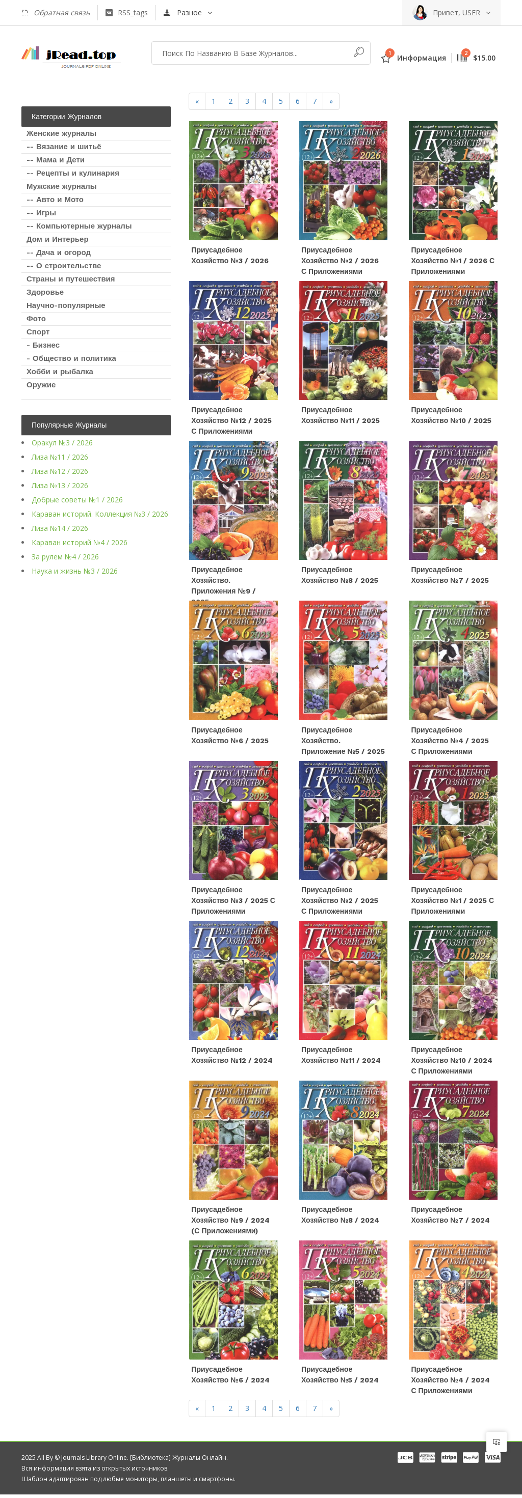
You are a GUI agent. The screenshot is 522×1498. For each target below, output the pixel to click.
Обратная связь (55, 12)
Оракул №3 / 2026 (62, 442)
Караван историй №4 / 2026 (79, 542)
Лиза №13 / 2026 (60, 485)
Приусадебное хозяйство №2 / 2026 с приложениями (340, 261)
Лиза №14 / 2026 (60, 528)
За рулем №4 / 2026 (65, 556)
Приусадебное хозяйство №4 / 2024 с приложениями (450, 1383)
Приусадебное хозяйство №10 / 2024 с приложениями (451, 1063)
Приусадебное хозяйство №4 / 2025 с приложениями (449, 742)
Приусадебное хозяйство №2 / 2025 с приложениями (339, 902)
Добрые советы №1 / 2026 (77, 499)
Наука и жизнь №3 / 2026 (75, 571)
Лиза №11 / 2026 (60, 457)
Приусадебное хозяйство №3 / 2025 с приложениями (233, 902)
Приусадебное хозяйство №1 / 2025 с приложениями (452, 902)
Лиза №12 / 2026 (60, 471)
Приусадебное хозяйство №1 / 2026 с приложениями (452, 261)
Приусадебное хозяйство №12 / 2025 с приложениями (231, 421)
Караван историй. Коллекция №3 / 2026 (100, 514)
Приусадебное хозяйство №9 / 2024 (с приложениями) (230, 1223)
